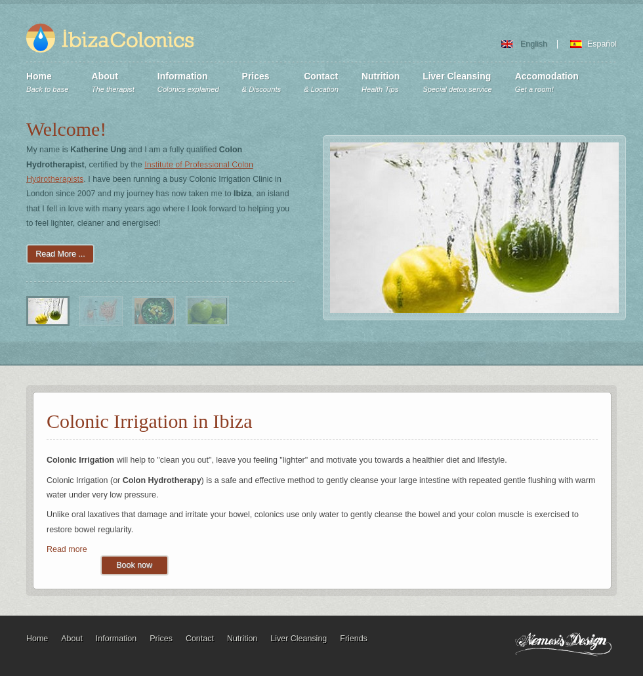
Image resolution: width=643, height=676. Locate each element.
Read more (67, 549)
